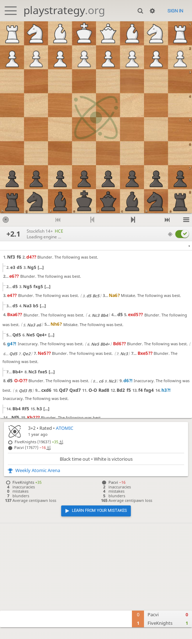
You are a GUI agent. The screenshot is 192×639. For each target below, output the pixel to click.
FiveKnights (160, 623)
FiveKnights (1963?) (36, 441)
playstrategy (64, 10)
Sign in (175, 10)
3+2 (32, 428)
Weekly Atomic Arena (37, 470)
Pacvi (153, 615)
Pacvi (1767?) (30, 447)
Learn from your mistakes (99, 510)
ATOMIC (64, 428)
